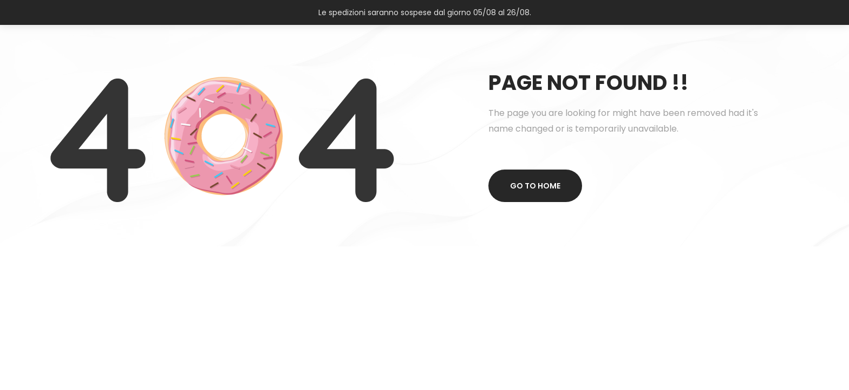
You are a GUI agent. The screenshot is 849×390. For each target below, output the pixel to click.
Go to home (535, 185)
